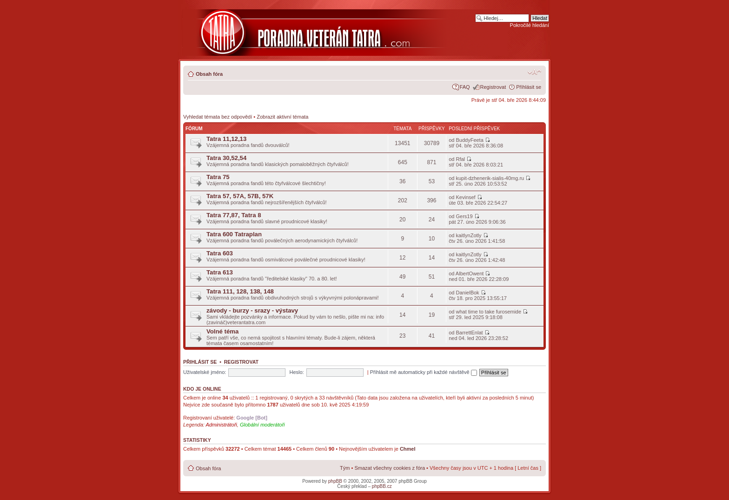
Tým (345, 468)
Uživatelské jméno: (204, 372)
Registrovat (493, 87)
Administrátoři (221, 424)
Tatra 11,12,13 (226, 138)
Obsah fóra (209, 74)
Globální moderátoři (262, 424)
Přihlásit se (528, 87)
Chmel (408, 449)
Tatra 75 (218, 176)
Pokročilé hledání (529, 25)
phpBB (335, 481)
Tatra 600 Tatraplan (234, 234)
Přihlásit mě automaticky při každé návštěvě (423, 372)
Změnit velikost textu (534, 72)
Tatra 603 (219, 253)
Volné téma (222, 331)
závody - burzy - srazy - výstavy (252, 310)
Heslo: (296, 372)
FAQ (465, 87)
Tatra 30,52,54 (226, 157)
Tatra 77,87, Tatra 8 (233, 215)
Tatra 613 (219, 272)
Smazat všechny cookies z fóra (389, 468)
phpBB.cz (382, 486)
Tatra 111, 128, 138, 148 (240, 291)
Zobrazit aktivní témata (282, 117)
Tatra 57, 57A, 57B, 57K (239, 196)
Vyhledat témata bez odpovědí (217, 117)
